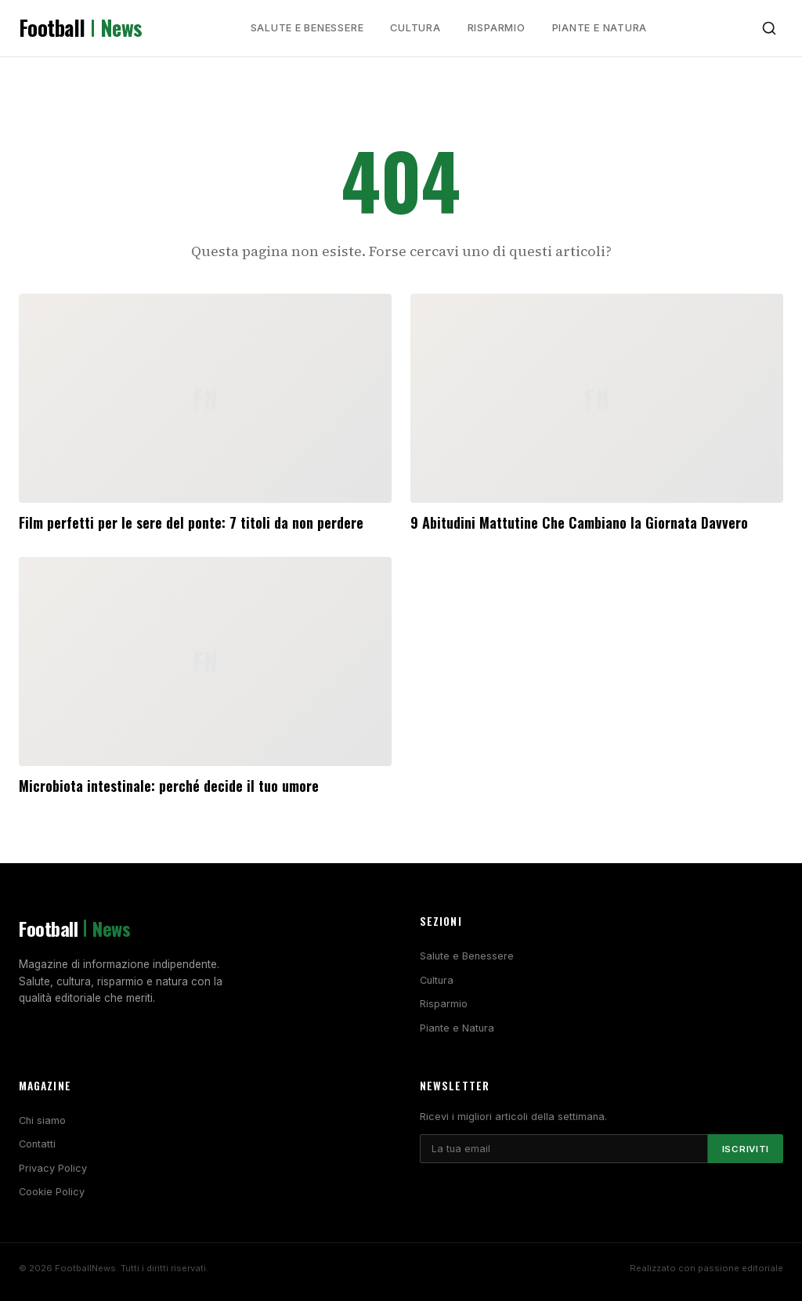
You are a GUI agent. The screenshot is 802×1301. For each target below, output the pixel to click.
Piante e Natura (600, 28)
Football (81, 28)
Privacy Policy (53, 1168)
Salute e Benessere (307, 28)
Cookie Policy (52, 1192)
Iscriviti (745, 1149)
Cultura (415, 28)
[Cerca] (769, 28)
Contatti (37, 1144)
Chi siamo (42, 1120)
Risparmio (497, 28)
